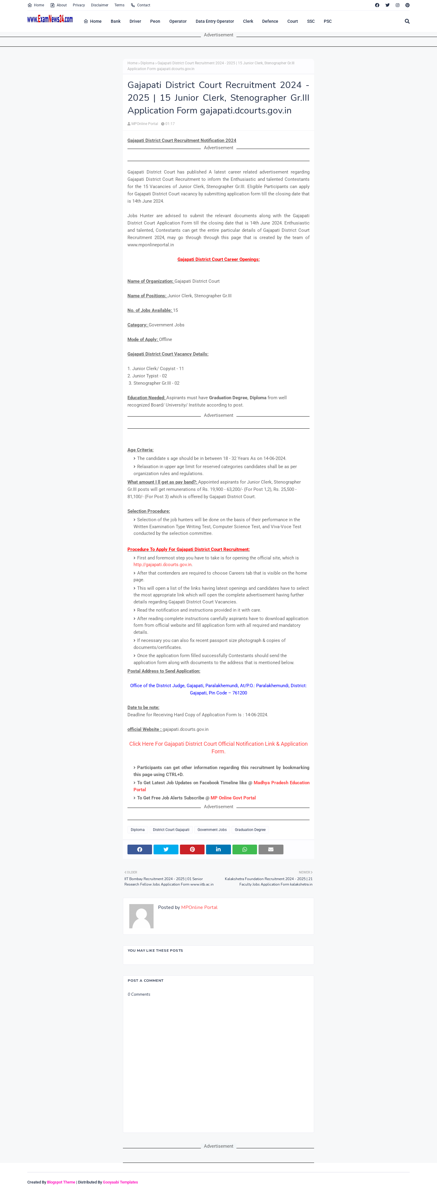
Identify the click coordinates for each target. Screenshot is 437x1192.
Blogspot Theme (61, 1182)
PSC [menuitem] (328, 21)
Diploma (147, 63)
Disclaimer (99, 5)
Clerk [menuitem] (248, 21)
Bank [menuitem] (115, 21)
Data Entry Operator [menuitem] (215, 21)
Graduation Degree (250, 830)
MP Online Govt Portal (233, 798)
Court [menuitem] (292, 21)
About (58, 5)
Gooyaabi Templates (120, 1182)
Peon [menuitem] (155, 21)
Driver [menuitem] (135, 21)
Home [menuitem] (92, 21)
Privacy (79, 5)
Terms (119, 5)
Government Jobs (212, 830)
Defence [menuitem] (270, 21)
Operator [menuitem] (178, 21)
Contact (140, 5)
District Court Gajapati (171, 830)
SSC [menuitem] (311, 21)
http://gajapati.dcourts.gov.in (162, 564)
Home (35, 5)
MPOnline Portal (144, 124)
